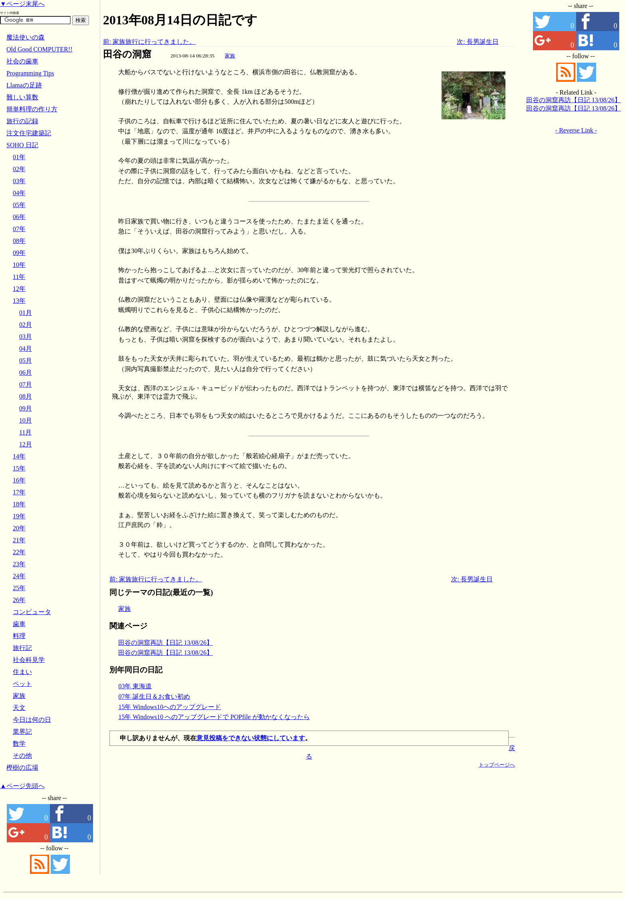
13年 (19, 300)
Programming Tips (30, 73)
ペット (22, 683)
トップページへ (497, 765)
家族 (230, 56)
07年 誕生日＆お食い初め (154, 696)
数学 (19, 743)
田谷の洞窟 (127, 54)
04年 (19, 193)
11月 (25, 432)
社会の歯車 (22, 61)
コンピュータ (32, 612)
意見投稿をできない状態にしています (250, 738)
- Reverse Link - (576, 130)
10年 (19, 264)
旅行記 (22, 647)
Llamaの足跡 (24, 85)
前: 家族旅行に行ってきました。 (149, 41)
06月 (25, 372)
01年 (19, 157)
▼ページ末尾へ (22, 3)
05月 (25, 360)
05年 (19, 205)
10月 (25, 420)
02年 (19, 169)
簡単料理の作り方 (31, 109)
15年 (19, 468)
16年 (19, 480)
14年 (19, 456)
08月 (25, 396)
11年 (19, 276)
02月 (25, 324)
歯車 (19, 623)
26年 (19, 600)
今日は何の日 (32, 719)
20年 (19, 528)
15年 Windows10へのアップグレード (169, 706)
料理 (19, 635)
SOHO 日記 (22, 145)
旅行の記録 (22, 121)
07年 (19, 228)
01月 (25, 312)
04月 (25, 348)
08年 (19, 240)
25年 (19, 588)
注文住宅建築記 (28, 133)
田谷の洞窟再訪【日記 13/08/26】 (165, 642)
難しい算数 (22, 97)
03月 (25, 336)
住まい (22, 671)
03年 (19, 181)
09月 (25, 408)
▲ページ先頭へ (22, 785)
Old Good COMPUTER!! (39, 49)
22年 (19, 552)
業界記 (22, 731)
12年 (19, 288)
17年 (19, 492)
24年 (19, 576)
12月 (25, 444)
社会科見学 (29, 659)
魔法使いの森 (25, 37)
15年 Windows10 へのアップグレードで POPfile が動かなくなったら (213, 716)
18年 (19, 504)
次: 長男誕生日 (477, 41)
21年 (19, 540)
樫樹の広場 (22, 767)
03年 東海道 (135, 686)
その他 (22, 755)
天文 (19, 707)
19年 (19, 516)
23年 (19, 564)
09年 (19, 252)
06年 (19, 216)
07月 (25, 384)
